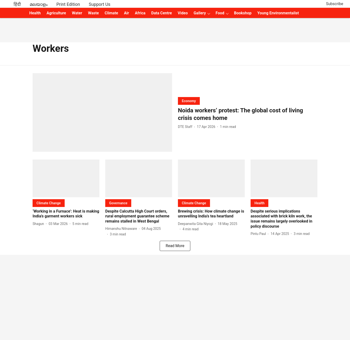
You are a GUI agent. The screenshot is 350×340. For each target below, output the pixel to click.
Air (126, 13)
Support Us (99, 4)
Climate (111, 13)
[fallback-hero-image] (102, 112)
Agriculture (56, 13)
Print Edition (68, 4)
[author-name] (186, 126)
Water (77, 13)
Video (183, 13)
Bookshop (243, 13)
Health (35, 13)
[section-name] (189, 100)
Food (220, 13)
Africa (140, 13)
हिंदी (17, 4)
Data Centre (161, 13)
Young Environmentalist (278, 13)
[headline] (247, 114)
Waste (93, 13)
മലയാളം (39, 4)
